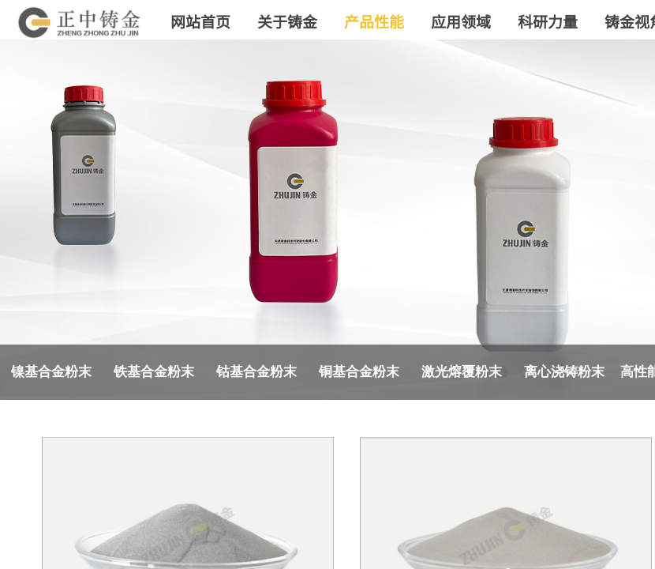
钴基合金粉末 (256, 371)
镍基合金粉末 (51, 371)
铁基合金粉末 (154, 371)
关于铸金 (287, 21)
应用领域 (461, 21)
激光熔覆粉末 (461, 371)
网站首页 (200, 21)
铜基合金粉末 (359, 371)
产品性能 (374, 21)
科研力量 (548, 21)
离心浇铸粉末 (564, 371)
